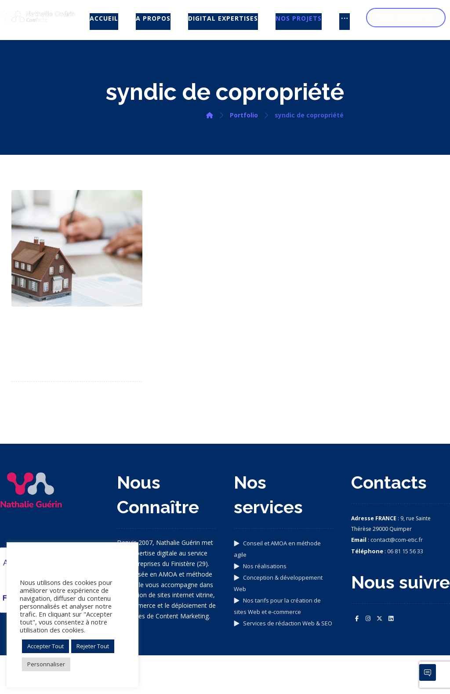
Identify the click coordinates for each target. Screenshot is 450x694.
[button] (357, 618)
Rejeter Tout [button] (92, 646)
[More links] (344, 21)
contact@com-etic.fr (396, 540)
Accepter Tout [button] (45, 646)
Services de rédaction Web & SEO (283, 623)
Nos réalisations (260, 566)
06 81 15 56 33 (405, 551)
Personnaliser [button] (46, 664)
